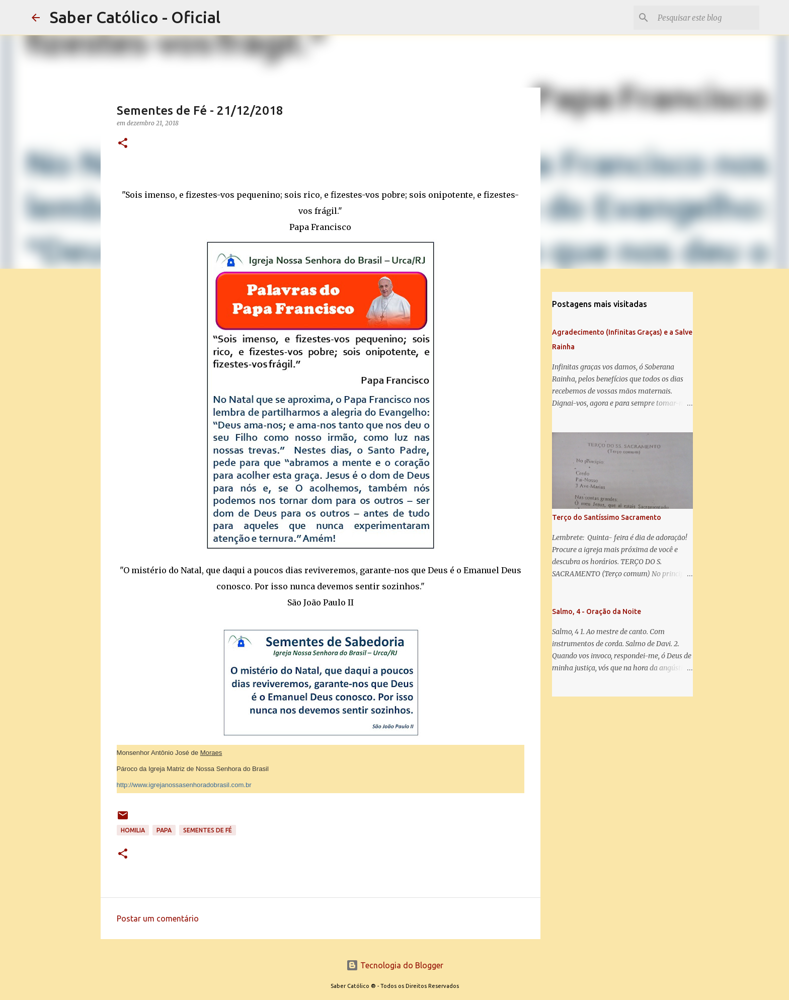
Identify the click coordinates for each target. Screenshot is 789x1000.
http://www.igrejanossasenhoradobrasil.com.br (184, 785)
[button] (123, 143)
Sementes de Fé (207, 830)
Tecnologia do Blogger (394, 965)
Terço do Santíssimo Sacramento (606, 517)
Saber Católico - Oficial (135, 17)
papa (164, 830)
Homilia (133, 830)
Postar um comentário (158, 918)
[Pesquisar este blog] (706, 18)
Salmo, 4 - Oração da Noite (596, 611)
